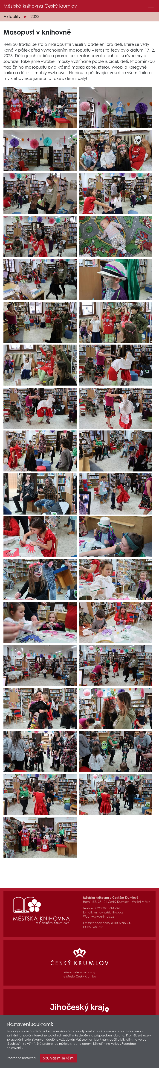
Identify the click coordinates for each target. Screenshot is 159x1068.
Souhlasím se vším (58, 1058)
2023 (35, 16)
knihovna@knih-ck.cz (108, 912)
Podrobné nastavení (21, 1058)
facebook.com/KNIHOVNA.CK (109, 923)
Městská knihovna (40, 6)
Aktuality (11, 16)
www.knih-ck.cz (102, 916)
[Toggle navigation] (151, 6)
